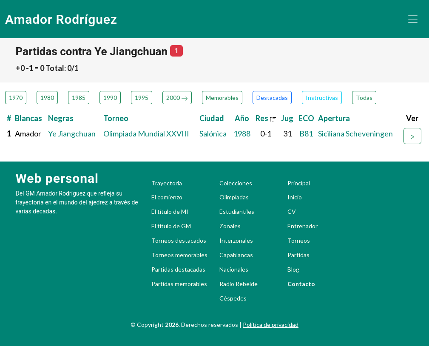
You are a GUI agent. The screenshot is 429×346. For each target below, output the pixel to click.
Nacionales (233, 269)
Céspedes (233, 298)
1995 (141, 97)
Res (266, 118)
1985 (78, 97)
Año (242, 118)
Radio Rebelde (238, 284)
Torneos (298, 241)
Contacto (301, 284)
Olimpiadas (234, 197)
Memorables (222, 97)
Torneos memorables (179, 255)
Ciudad (211, 118)
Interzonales (236, 241)
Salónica (213, 133)
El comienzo (166, 197)
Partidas (298, 255)
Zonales (230, 226)
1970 (16, 97)
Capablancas (236, 255)
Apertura (334, 118)
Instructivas (322, 97)
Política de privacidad (270, 324)
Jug (287, 118)
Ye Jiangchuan (72, 133)
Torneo (115, 118)
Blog (293, 269)
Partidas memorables (179, 284)
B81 (306, 133)
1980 (47, 97)
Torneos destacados (178, 241)
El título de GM (171, 226)
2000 (177, 97)
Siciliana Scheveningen (355, 133)
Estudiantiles (236, 212)
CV (291, 212)
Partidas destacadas (178, 269)
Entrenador (302, 226)
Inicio (294, 197)
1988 (241, 133)
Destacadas (272, 97)
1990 (110, 97)
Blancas (28, 118)
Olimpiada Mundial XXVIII (146, 133)
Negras (61, 118)
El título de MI (169, 212)
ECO (306, 118)
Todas (364, 97)
